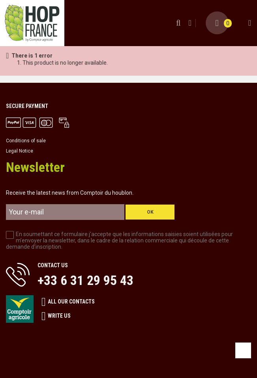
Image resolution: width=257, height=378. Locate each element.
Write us (56, 316)
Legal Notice (19, 151)
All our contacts (68, 302)
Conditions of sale (26, 140)
